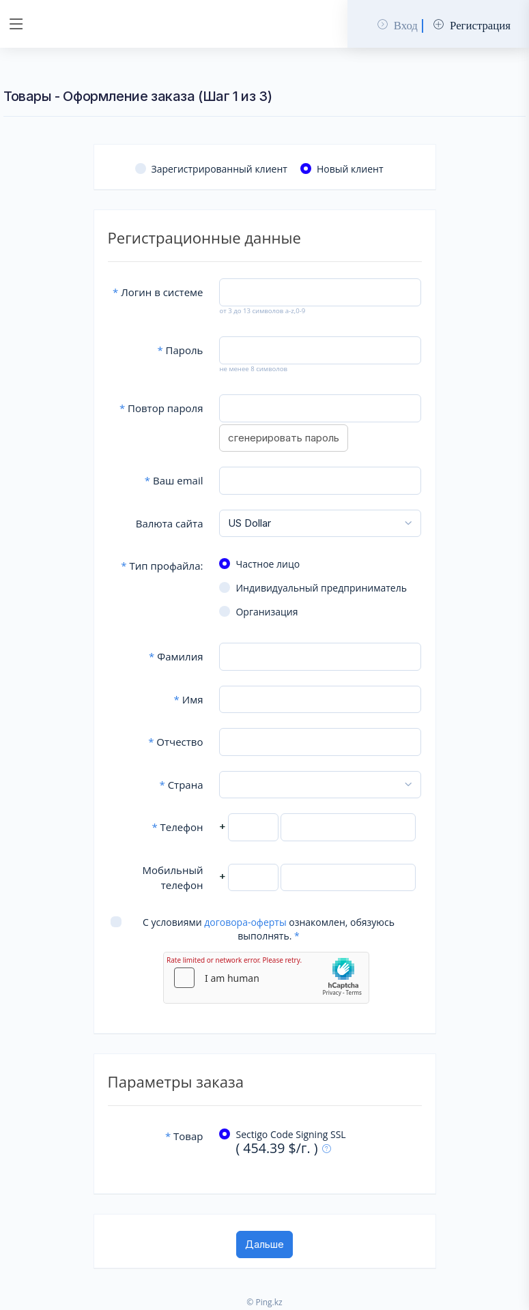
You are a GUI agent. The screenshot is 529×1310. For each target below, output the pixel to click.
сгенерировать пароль (283, 437)
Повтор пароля (161, 408)
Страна (181, 784)
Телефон (177, 827)
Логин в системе (158, 292)
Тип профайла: (162, 565)
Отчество (175, 741)
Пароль (180, 350)
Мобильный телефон (173, 877)
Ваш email (174, 480)
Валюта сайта (169, 523)
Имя (188, 699)
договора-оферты (245, 922)
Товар (184, 1136)
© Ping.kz (264, 1302)
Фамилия (176, 656)
